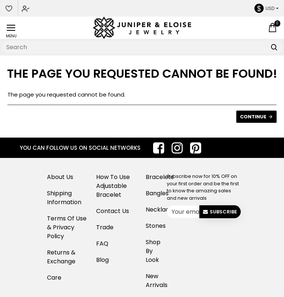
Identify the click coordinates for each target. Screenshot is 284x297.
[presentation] (224, 235)
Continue (253, 116)
